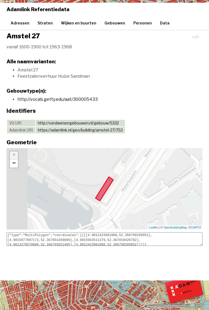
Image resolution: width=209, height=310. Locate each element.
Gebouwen (114, 23)
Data (165, 23)
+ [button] (14, 155)
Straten (45, 23)
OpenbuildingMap (175, 227)
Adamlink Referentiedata (38, 9)
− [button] (14, 163)
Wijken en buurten (78, 23)
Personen (142, 23)
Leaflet (153, 227)
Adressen (20, 23)
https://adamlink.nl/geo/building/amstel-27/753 (80, 130)
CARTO (196, 227)
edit (195, 37)
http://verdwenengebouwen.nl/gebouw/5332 (78, 123)
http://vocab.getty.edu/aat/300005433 (57, 99)
